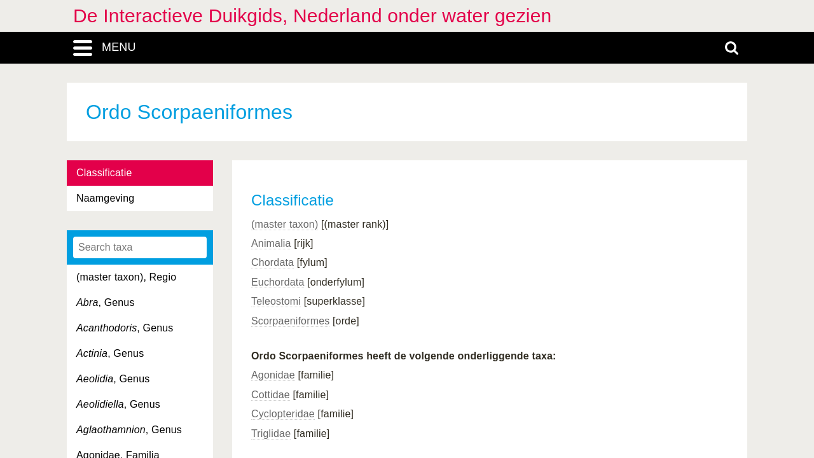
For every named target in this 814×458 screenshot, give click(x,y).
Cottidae (270, 394)
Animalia (271, 243)
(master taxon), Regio (126, 277)
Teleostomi (276, 301)
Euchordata (277, 282)
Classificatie (104, 172)
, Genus (105, 302)
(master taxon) (284, 224)
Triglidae (271, 433)
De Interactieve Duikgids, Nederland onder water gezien (312, 15)
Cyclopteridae (283, 413)
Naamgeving (105, 198)
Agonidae (273, 375)
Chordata (272, 262)
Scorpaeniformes (290, 321)
